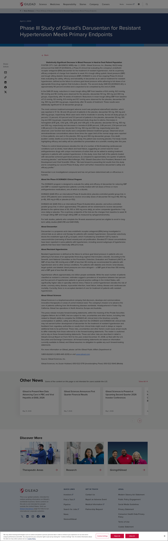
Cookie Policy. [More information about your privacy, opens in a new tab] (31, 539)
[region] (84, 536)
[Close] (164, 536)
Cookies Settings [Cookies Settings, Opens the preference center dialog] (102, 536)
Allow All (132, 536)
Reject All (117, 536)
